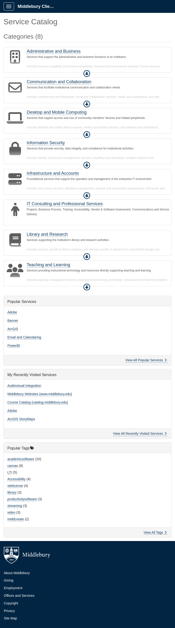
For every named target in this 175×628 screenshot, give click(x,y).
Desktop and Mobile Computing (57, 112)
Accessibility (16, 479)
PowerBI (13, 345)
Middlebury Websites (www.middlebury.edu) (39, 394)
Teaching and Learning (48, 264)
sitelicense (15, 486)
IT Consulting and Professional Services (65, 203)
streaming (14, 506)
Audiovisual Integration (24, 386)
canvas (12, 466)
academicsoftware (20, 459)
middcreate (15, 519)
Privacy (9, 611)
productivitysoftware (22, 499)
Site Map (10, 618)
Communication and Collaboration (59, 81)
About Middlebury (17, 573)
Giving (8, 580)
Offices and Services (19, 595)
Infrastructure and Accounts (53, 173)
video (11, 512)
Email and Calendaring (24, 337)
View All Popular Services (146, 360)
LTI (9, 472)
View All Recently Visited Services (140, 433)
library (11, 492)
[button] (86, 73)
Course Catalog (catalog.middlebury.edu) (37, 402)
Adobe (12, 312)
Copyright (11, 603)
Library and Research (47, 234)
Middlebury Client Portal (38, 6)
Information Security (46, 142)
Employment (13, 588)
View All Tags (155, 532)
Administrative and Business (54, 51)
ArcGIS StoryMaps (21, 419)
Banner (12, 320)
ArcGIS (12, 329)
